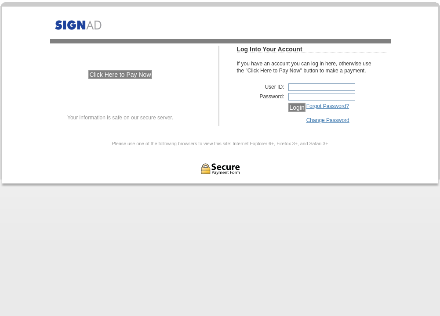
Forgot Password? (327, 106)
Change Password (327, 120)
